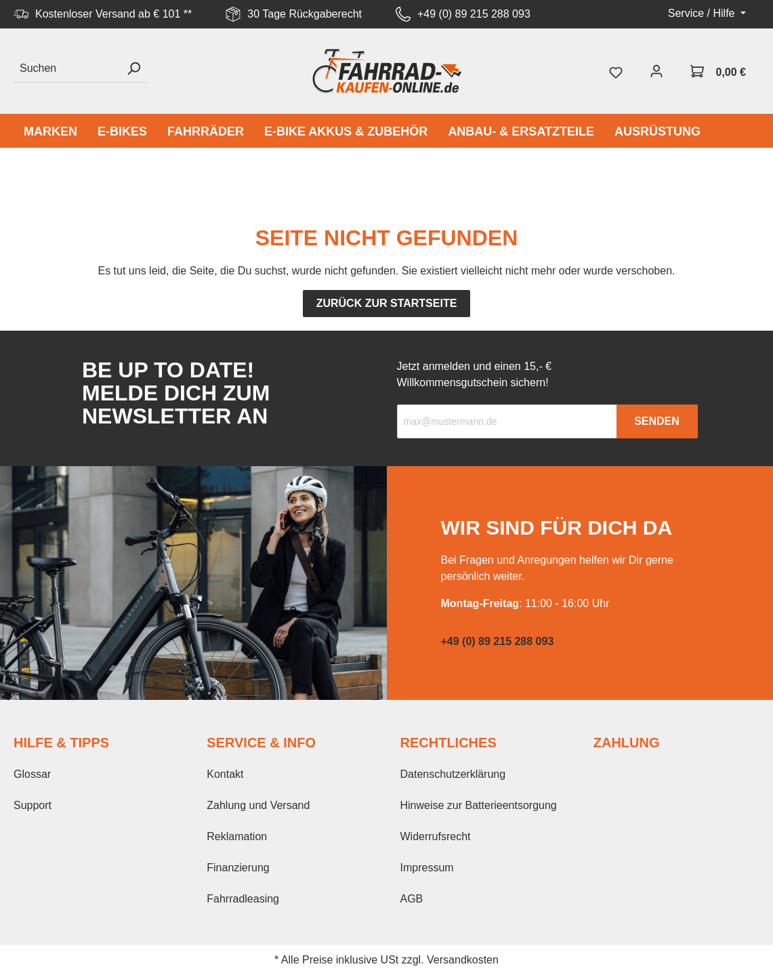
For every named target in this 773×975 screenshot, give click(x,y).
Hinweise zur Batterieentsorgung (478, 805)
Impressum (427, 867)
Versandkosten (463, 960)
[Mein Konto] (656, 71)
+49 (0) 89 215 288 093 (473, 14)
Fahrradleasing (243, 899)
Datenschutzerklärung (453, 774)
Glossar (32, 774)
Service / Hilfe (703, 13)
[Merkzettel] (616, 71)
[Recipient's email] (507, 421)
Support (32, 805)
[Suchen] (67, 69)
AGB (411, 899)
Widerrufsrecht (435, 836)
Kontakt (225, 774)
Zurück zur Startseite (386, 303)
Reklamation (237, 836)
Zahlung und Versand (258, 805)
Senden (657, 421)
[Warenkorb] (718, 71)
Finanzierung (238, 867)
